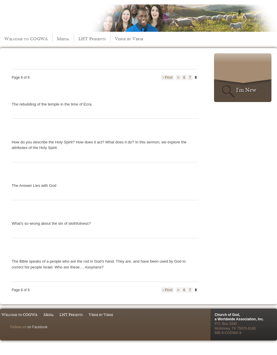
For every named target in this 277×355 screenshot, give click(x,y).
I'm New (246, 90)
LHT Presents (92, 38)
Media (63, 38)
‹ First (167, 77)
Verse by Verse (129, 38)
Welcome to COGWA (26, 38)
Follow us (18, 327)
